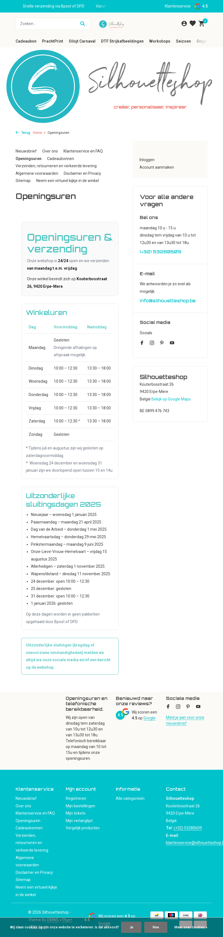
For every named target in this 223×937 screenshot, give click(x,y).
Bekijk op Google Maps (171, 399)
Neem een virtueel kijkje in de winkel (67, 180)
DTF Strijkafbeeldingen (122, 41)
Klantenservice (178, 6)
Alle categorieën (130, 798)
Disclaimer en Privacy (82, 173)
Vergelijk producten (83, 828)
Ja (131, 927)
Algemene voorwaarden (37, 173)
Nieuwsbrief (26, 151)
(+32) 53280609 (160, 251)
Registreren (76, 798)
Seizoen (183, 41)
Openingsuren (28, 158)
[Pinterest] (162, 343)
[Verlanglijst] (193, 23)
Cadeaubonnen (60, 158)
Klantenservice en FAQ (83, 151)
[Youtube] (172, 343)
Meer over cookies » (190, 927)
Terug (23, 133)
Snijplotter (206, 41)
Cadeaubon (26, 41)
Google (149, 718)
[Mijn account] (184, 24)
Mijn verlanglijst (79, 820)
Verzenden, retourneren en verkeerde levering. (56, 166)
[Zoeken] (53, 24)
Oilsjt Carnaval (82, 41)
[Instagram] (152, 343)
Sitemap (23, 180)
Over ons (50, 151)
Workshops (159, 41)
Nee (156, 927)
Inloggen (147, 160)
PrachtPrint (52, 41)
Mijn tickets (75, 813)
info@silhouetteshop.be (168, 300)
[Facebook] (142, 343)
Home (39, 133)
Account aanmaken (156, 167)
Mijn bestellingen (80, 806)
